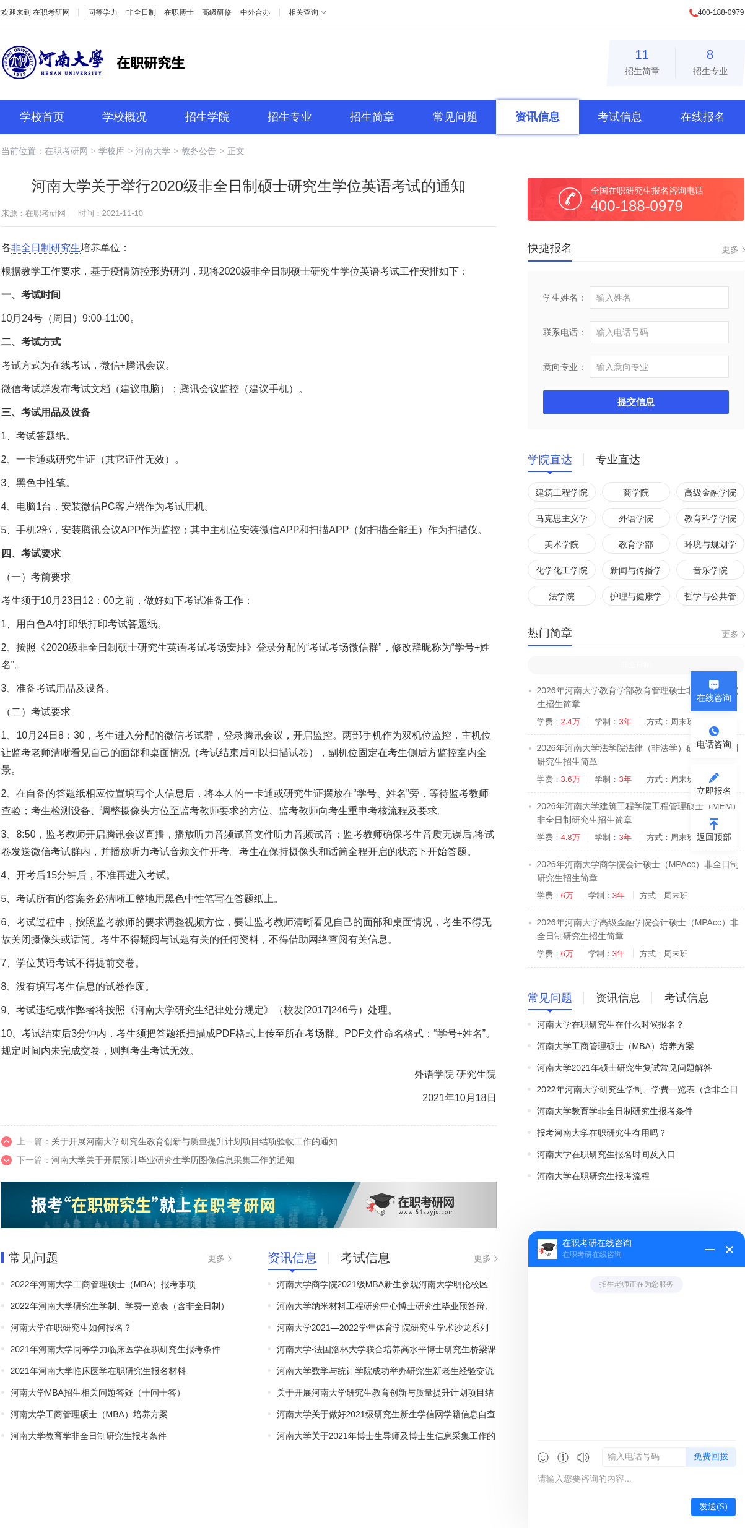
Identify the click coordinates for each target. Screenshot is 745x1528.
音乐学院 (710, 570)
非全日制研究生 (46, 248)
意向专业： (564, 367)
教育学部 (636, 544)
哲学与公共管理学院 (710, 598)
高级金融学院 (710, 492)
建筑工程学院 (562, 492)
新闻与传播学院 (636, 572)
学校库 (111, 151)
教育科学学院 (710, 518)
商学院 (636, 492)
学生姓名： (564, 298)
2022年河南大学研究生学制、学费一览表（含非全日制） (120, 1306)
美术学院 (561, 544)
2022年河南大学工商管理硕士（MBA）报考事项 (103, 1284)
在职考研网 (51, 12)
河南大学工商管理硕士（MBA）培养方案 (89, 1414)
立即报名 (714, 791)
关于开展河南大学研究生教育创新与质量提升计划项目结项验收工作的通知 (194, 1141)
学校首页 (42, 117)
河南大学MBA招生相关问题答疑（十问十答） (98, 1392)
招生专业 (710, 60)
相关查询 (303, 12)
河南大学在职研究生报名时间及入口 (606, 1154)
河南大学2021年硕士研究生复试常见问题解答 (624, 1068)
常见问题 (455, 117)
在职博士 (179, 12)
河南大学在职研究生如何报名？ (71, 1328)
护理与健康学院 (636, 598)
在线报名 (703, 117)
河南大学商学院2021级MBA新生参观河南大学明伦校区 (382, 1284)
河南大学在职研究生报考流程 (593, 1176)
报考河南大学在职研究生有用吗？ (602, 1133)
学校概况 (124, 117)
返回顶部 (714, 837)
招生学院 (207, 117)
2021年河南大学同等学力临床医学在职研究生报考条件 (115, 1349)
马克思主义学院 (562, 520)
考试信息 (620, 117)
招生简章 (642, 60)
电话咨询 (714, 744)
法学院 (562, 596)
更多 (216, 1258)
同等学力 (103, 12)
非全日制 (141, 12)
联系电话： (564, 332)
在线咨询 (714, 698)
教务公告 (198, 151)
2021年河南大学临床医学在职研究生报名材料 (98, 1371)
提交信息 (636, 402)
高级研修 (217, 12)
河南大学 (153, 151)
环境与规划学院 (710, 546)
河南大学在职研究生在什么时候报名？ (610, 1024)
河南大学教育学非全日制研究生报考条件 (89, 1436)
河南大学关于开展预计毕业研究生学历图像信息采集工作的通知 (172, 1160)
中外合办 (255, 12)
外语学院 (636, 518)
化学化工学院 (562, 570)
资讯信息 (537, 117)
